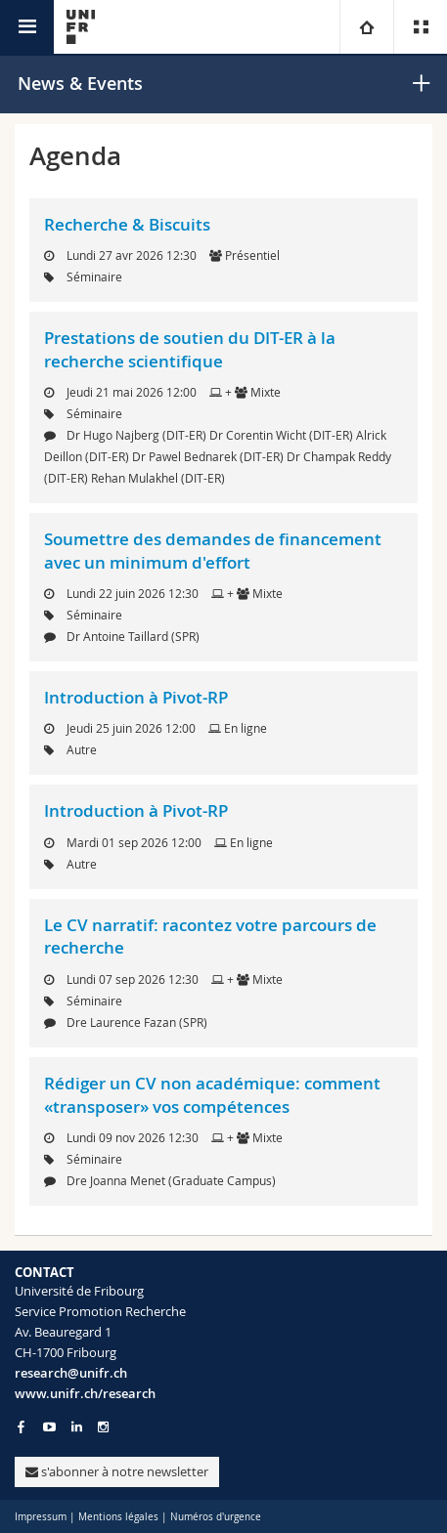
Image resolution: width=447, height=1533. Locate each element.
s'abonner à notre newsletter (116, 1471)
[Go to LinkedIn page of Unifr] (76, 1427)
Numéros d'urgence (215, 1517)
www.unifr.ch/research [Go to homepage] (85, 1393)
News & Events (80, 83)
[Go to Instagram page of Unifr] (103, 1427)
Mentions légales (118, 1517)
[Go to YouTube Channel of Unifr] (49, 1427)
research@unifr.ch (71, 1373)
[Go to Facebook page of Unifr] (21, 1426)
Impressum (41, 1517)
